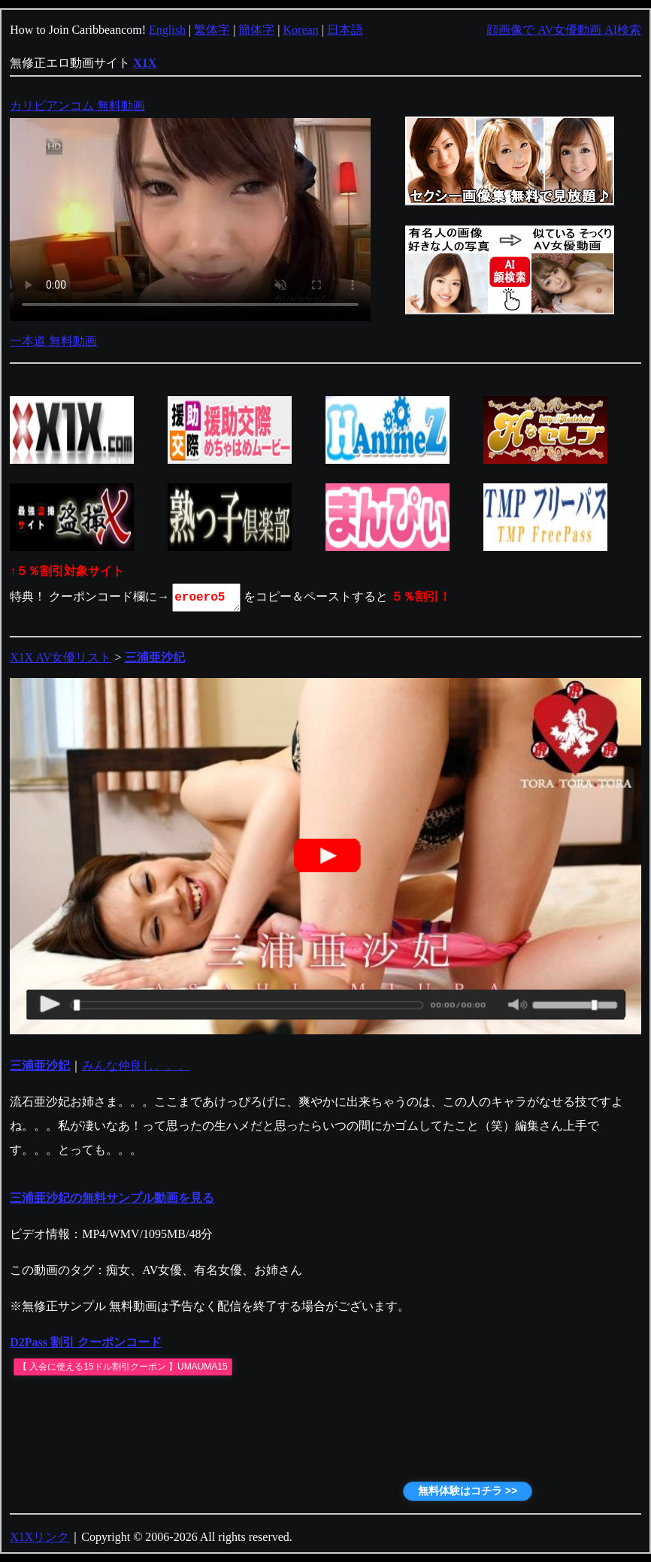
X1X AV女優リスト (60, 657)
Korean (301, 29)
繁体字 (212, 29)
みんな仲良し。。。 (136, 1065)
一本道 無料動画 (53, 340)
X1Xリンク (39, 1536)
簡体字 (256, 29)
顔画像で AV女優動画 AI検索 (563, 29)
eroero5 (207, 597)
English (167, 29)
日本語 (345, 29)
